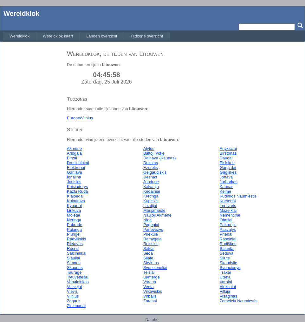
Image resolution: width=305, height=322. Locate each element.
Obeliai (226, 220)
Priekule (150, 234)
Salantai (227, 248)
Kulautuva (76, 200)
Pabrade (74, 224)
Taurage (74, 272)
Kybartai (74, 205)
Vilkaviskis (152, 291)
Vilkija (225, 291)
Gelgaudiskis (154, 172)
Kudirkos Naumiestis (238, 196)
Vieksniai (228, 286)
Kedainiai (151, 191)
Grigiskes (228, 172)
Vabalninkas (78, 281)
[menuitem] (19, 36)
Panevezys (153, 229)
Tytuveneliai (77, 277)
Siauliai (73, 258)
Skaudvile (228, 262)
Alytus (148, 148)
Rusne (73, 248)
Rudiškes (228, 243)
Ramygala (152, 239)
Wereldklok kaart (58, 36)
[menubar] (86, 36)
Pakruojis (228, 224)
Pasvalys (228, 229)
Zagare (73, 301)
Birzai (72, 158)
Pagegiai (151, 224)
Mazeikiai (228, 210)
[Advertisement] (32, 140)
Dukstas (150, 162)
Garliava (74, 172)
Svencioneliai (155, 267)
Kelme (225, 191)
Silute (225, 258)
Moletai (73, 215)
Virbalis (150, 296)
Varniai (226, 281)
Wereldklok (21, 13)
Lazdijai (150, 205)
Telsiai (149, 272)
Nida (147, 220)
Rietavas (75, 243)
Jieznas (150, 177)
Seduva (226, 253)
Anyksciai (228, 148)
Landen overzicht (101, 36)
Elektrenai (76, 167)
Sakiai (148, 248)
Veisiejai (74, 286)
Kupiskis (151, 200)
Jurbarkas (228, 181)
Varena (149, 281)
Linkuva (74, 210)
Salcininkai (76, 253)
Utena (225, 277)
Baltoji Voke (154, 153)
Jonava (226, 177)
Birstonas (228, 153)
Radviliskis (76, 239)
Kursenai (228, 200)
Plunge (73, 234)
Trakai (225, 272)
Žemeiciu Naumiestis (238, 301)
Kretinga (151, 196)
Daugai (226, 158)
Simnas (74, 262)
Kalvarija (151, 186)
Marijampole (154, 210)
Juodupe (151, 181)
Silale (148, 258)
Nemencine (230, 215)
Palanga (74, 229)
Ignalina (74, 177)
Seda (148, 253)
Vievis (72, 291)
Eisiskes (227, 162)
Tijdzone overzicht (147, 36)
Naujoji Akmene (157, 215)
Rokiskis (151, 243)
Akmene (74, 148)
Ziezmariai (76, 305)
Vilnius (73, 296)
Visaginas (228, 296)
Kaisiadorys (77, 186)
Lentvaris (228, 205)
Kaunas (226, 186)
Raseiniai (228, 239)
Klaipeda (75, 196)
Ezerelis (150, 167)
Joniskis (74, 181)
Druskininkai (78, 162)
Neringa (74, 220)
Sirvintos (151, 262)
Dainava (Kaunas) (159, 158)
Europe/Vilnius (80, 118)
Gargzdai (228, 167)
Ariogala (74, 153)
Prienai (226, 234)
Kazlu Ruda (77, 191)
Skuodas (75, 267)
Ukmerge (151, 277)
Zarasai (150, 301)
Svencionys (230, 267)
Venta (148, 286)
